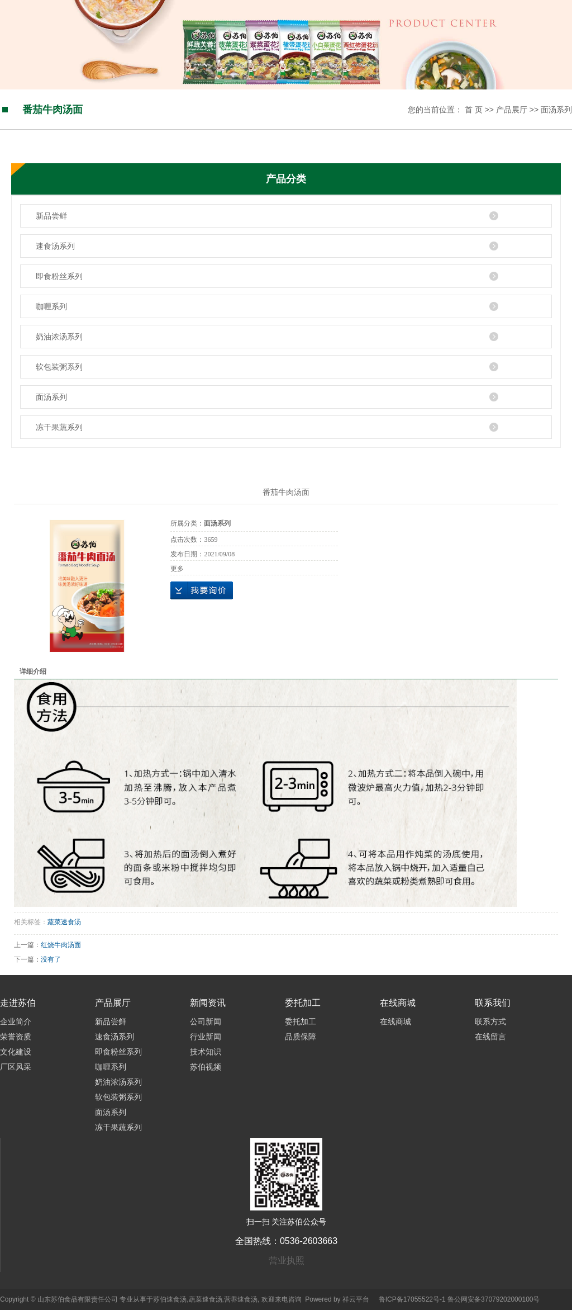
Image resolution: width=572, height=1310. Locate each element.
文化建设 (15, 1051)
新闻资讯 (208, 1003)
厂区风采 (15, 1066)
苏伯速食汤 (170, 1299)
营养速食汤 (241, 1299)
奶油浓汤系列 (59, 336)
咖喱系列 (51, 306)
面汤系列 (556, 109)
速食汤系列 (55, 246)
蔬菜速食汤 (64, 922)
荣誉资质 (15, 1036)
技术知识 (205, 1051)
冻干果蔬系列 (59, 427)
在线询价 (201, 590)
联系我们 (493, 1003)
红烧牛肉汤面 (61, 945)
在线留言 (490, 1036)
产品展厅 (511, 109)
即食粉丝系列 (59, 276)
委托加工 (303, 1003)
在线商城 (398, 1003)
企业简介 (15, 1021)
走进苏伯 (18, 1003)
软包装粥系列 (59, 366)
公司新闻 (205, 1021)
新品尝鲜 (51, 215)
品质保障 (300, 1036)
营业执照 (286, 1260)
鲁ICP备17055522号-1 (412, 1299)
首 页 (474, 109)
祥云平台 (355, 1299)
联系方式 (490, 1021)
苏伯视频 (205, 1066)
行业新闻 (205, 1036)
